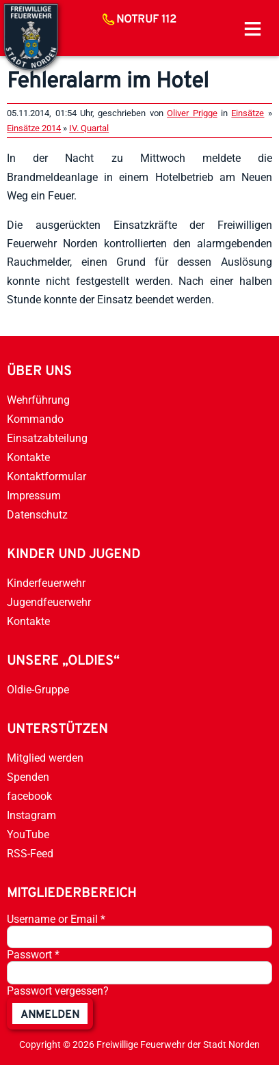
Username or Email (56, 919)
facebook (29, 796)
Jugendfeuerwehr (49, 602)
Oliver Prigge (192, 113)
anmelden (50, 1015)
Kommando (35, 419)
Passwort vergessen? (58, 990)
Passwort (33, 954)
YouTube (28, 834)
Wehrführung (38, 399)
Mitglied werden (45, 757)
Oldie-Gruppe (38, 689)
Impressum (34, 495)
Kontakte (28, 457)
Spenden (28, 777)
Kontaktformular (46, 476)
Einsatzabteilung (47, 438)
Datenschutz (37, 514)
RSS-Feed (30, 853)
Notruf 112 (146, 20)
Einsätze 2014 (34, 128)
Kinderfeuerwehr (46, 583)
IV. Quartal (89, 128)
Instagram (31, 815)
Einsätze (247, 113)
